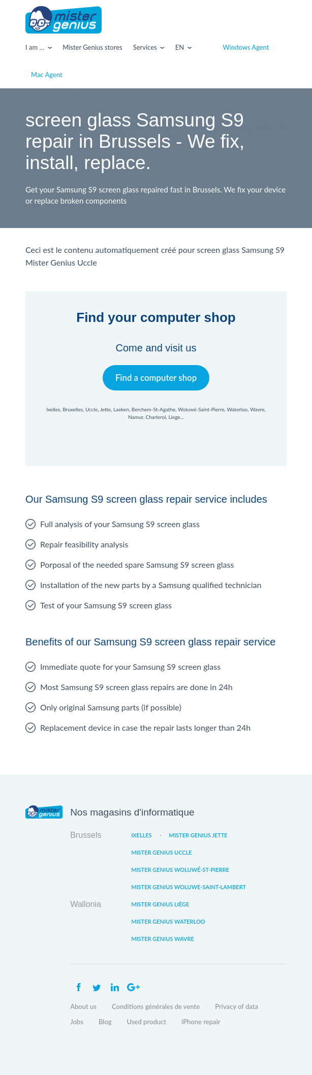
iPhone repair (201, 1022)
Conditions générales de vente (156, 1006)
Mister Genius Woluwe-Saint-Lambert (188, 887)
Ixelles (141, 835)
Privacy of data (236, 1006)
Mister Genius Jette (198, 835)
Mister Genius (63, 20)
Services (145, 47)
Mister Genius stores (92, 47)
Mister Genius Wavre (162, 938)
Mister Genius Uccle (161, 852)
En (179, 47)
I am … (34, 47)
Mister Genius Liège (160, 904)
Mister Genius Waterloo (168, 921)
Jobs (76, 1022)
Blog (105, 1022)
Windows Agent (246, 47)
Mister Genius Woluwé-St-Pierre (180, 869)
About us (83, 1006)
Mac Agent (47, 75)
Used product (146, 1022)
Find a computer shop (156, 377)
